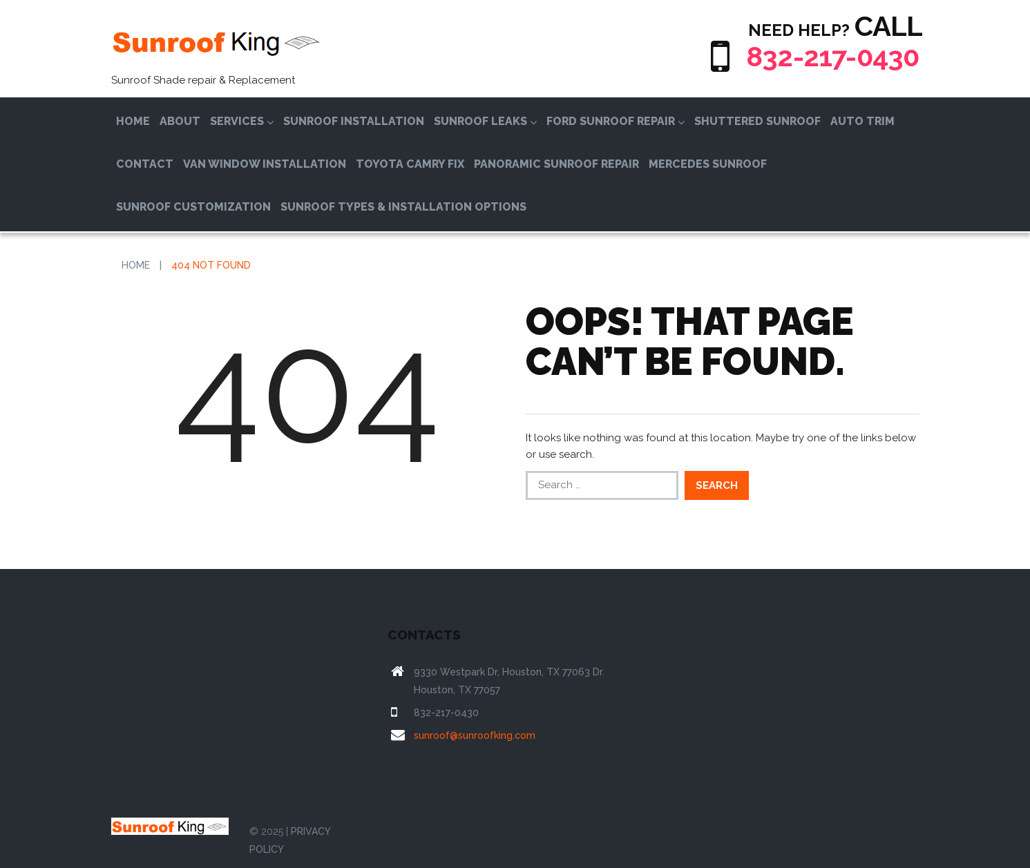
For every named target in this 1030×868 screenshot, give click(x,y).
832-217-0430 (832, 56)
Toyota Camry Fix (410, 164)
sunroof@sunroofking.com (474, 735)
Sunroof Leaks (485, 121)
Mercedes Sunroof (708, 164)
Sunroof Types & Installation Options (403, 206)
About (180, 121)
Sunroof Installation (353, 121)
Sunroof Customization (193, 206)
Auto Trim (862, 121)
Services (242, 121)
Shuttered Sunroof (757, 121)
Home (133, 121)
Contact (144, 164)
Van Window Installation (264, 164)
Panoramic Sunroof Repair (556, 164)
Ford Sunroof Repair (615, 121)
